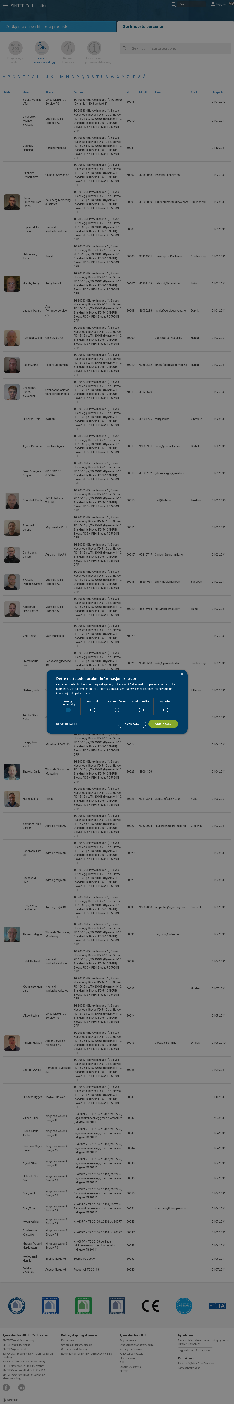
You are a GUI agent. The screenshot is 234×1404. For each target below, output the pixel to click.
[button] (67, 723)
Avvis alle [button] (132, 723)
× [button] (182, 674)
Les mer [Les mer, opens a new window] (88, 693)
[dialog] (117, 702)
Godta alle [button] (163, 723)
